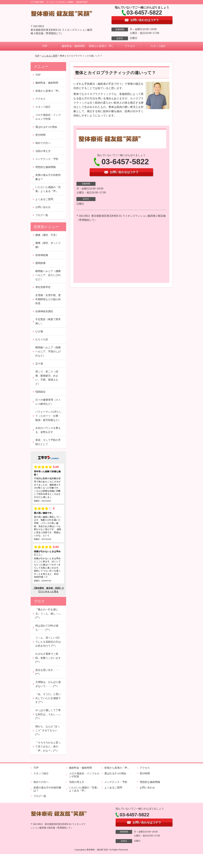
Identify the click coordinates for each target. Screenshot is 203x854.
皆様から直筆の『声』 (101, 46)
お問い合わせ (43, 207)
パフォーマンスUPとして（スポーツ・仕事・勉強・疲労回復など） (48, 415)
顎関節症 (40, 391)
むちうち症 (41, 339)
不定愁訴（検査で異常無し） (48, 321)
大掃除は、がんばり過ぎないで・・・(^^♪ (48, 684)
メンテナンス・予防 (46, 159)
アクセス (130, 46)
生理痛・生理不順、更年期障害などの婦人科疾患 (48, 299)
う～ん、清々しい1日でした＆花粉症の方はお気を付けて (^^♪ (48, 641)
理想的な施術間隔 (45, 167)
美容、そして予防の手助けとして (48, 442)
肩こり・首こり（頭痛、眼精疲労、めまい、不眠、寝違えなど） (46, 377)
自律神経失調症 (44, 311)
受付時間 (40, 135)
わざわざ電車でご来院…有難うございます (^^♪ (48, 657)
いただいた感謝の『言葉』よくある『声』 (48, 189)
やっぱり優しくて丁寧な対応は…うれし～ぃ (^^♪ (48, 714)
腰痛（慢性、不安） (46, 235)
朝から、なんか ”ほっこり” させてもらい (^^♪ (47, 730)
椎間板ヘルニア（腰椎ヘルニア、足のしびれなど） (48, 275)
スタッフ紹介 (158, 46)
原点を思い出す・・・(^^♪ (48, 672)
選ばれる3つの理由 (46, 127)
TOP (44, 46)
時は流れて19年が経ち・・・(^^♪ (47, 627)
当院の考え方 (43, 151)
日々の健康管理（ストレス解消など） (48, 401)
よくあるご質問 (49, 55)
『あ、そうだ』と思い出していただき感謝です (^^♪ (48, 698)
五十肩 (39, 363)
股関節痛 (40, 263)
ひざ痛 (39, 331)
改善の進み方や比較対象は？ (48, 177)
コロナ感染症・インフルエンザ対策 (48, 117)
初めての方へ (43, 143)
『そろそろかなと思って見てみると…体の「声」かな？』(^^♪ (48, 746)
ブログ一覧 (41, 215)
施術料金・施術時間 (73, 46)
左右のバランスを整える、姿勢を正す (48, 430)
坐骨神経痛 (41, 255)
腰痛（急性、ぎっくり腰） (48, 245)
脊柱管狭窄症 (43, 287)
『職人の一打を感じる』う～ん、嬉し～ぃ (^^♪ (48, 613)
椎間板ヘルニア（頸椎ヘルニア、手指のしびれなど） (48, 351)
